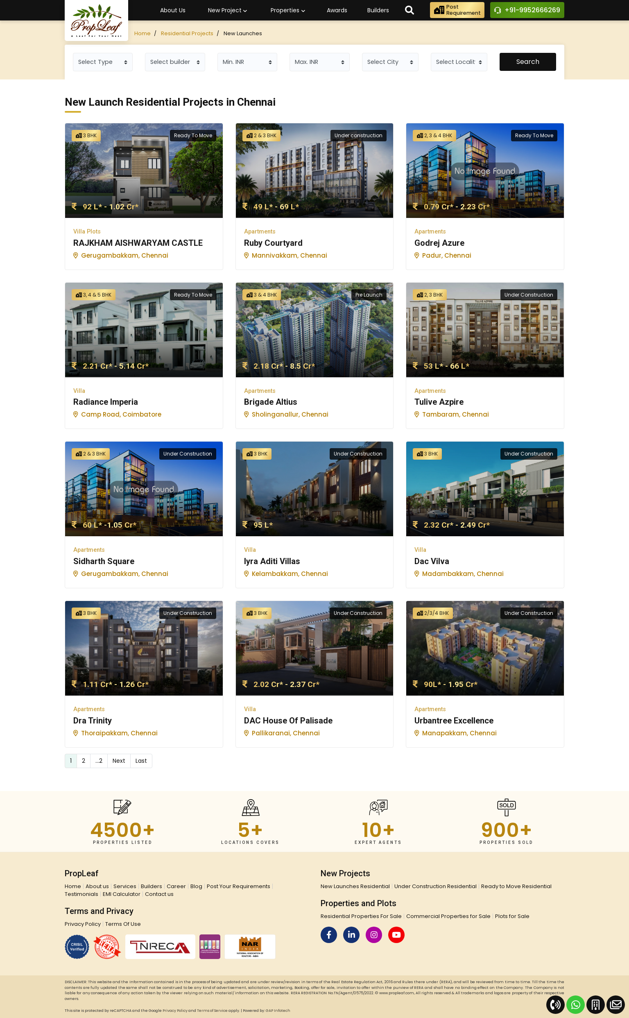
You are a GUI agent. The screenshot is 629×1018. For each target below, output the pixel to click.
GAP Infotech (278, 1010)
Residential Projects (187, 33)
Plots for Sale (512, 916)
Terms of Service (212, 1010)
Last (141, 761)
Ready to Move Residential (516, 886)
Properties (288, 10)
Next (119, 761)
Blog (196, 886)
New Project (227, 10)
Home (142, 33)
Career (176, 886)
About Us (173, 10)
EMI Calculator (121, 894)
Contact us (159, 894)
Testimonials (81, 894)
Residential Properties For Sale (361, 916)
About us (97, 886)
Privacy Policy (83, 924)
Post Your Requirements (238, 886)
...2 (98, 761)
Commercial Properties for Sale (448, 916)
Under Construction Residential (435, 886)
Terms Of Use (123, 924)
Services (124, 886)
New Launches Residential (355, 886)
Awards (337, 10)
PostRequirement (456, 10)
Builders (378, 10)
